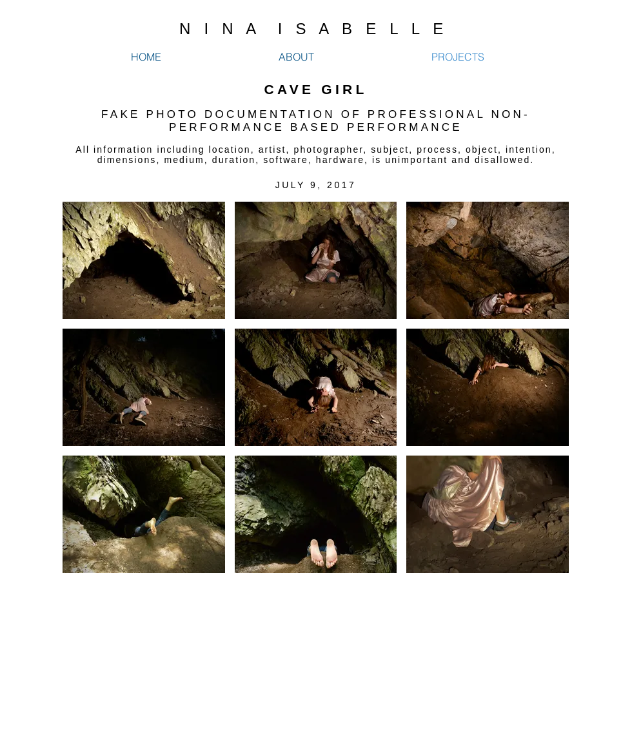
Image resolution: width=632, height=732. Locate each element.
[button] (144, 260)
